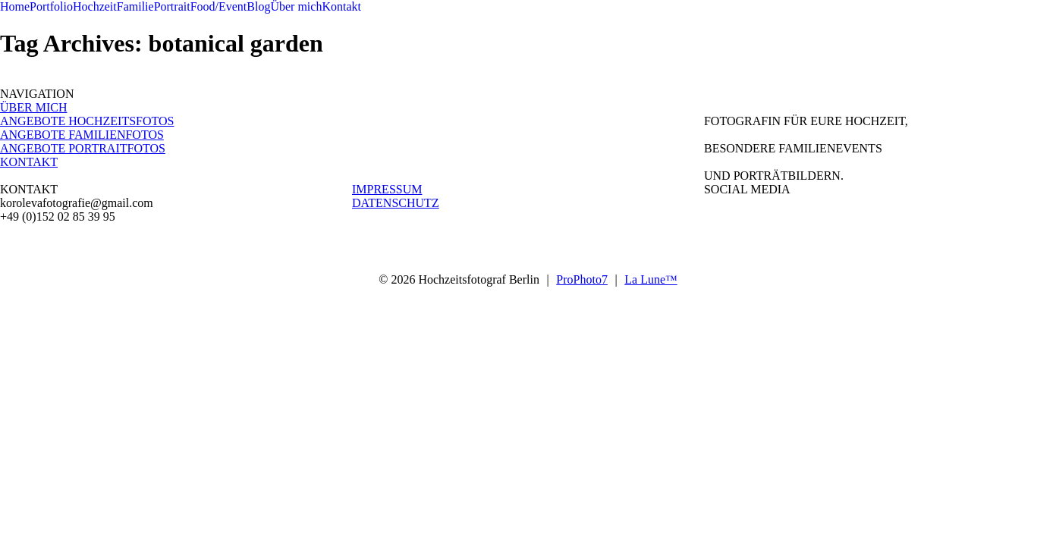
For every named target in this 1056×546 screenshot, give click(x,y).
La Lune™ (650, 279)
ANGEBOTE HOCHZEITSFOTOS (87, 121)
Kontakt (341, 6)
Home (15, 6)
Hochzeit (95, 6)
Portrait (172, 6)
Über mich (296, 6)
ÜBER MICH (33, 107)
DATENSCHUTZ (395, 202)
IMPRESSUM (387, 189)
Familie (135, 6)
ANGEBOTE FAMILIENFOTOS (82, 134)
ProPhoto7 (582, 279)
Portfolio (51, 6)
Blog (258, 6)
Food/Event (218, 6)
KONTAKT (29, 161)
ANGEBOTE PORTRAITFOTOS (82, 148)
